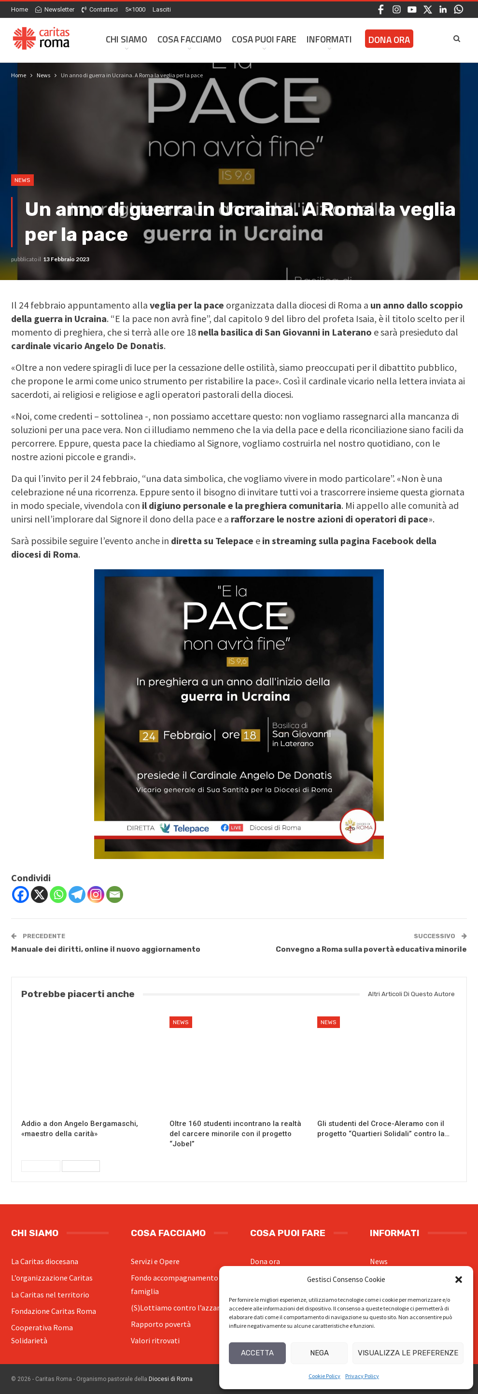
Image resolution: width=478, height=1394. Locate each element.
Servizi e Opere (155, 1261)
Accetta (257, 1353)
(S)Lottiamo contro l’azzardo (179, 1307)
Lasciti (162, 9)
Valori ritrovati (155, 1340)
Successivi (81, 1166)
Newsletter (54, 9)
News (22, 180)
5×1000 (135, 9)
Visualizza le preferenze (408, 1353)
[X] (39, 894)
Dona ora (265, 1261)
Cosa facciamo (189, 39)
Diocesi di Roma (171, 1379)
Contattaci (100, 9)
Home (19, 9)
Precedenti (41, 1166)
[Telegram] (77, 894)
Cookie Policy (324, 1376)
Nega (319, 1353)
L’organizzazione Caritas (52, 1277)
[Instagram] (95, 894)
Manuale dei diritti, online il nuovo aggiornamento (105, 949)
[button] (459, 1279)
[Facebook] (20, 894)
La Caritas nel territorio (50, 1294)
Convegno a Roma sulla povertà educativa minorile (371, 949)
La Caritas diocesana (44, 1261)
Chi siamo (126, 39)
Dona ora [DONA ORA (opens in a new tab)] (389, 39)
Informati (329, 39)
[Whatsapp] (58, 894)
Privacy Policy (362, 1376)
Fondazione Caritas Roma (53, 1311)
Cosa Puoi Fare (264, 39)
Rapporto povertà (161, 1324)
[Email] (114, 894)
